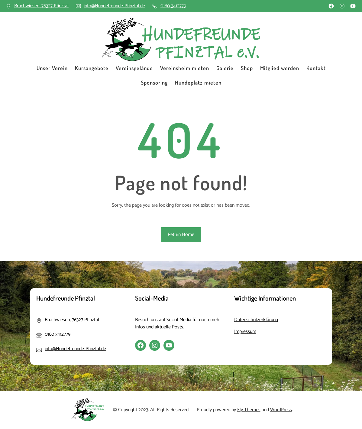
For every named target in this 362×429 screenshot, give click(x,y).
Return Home (181, 235)
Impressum (245, 331)
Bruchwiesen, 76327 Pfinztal (41, 6)
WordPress (281, 410)
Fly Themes (248, 410)
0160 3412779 (173, 6)
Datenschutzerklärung (256, 320)
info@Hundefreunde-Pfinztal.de (114, 6)
